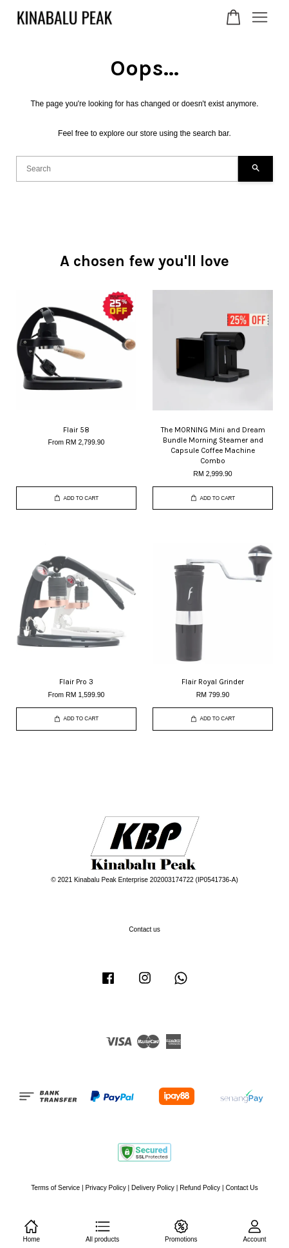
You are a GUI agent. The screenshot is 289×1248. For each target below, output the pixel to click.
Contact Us (241, 1187)
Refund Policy (200, 1187)
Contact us (144, 929)
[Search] (127, 169)
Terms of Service (55, 1187)
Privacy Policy (105, 1187)
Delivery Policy (152, 1187)
